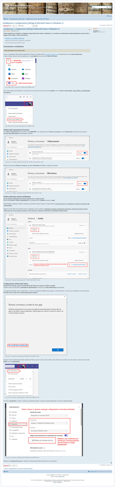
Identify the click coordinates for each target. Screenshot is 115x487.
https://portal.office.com (51, 54)
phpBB (52, 474)
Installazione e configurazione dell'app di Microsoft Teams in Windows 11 (33, 23)
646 (98, 30)
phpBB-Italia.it (62, 476)
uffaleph (95, 28)
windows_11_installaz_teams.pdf (14, 38)
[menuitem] (109, 16)
